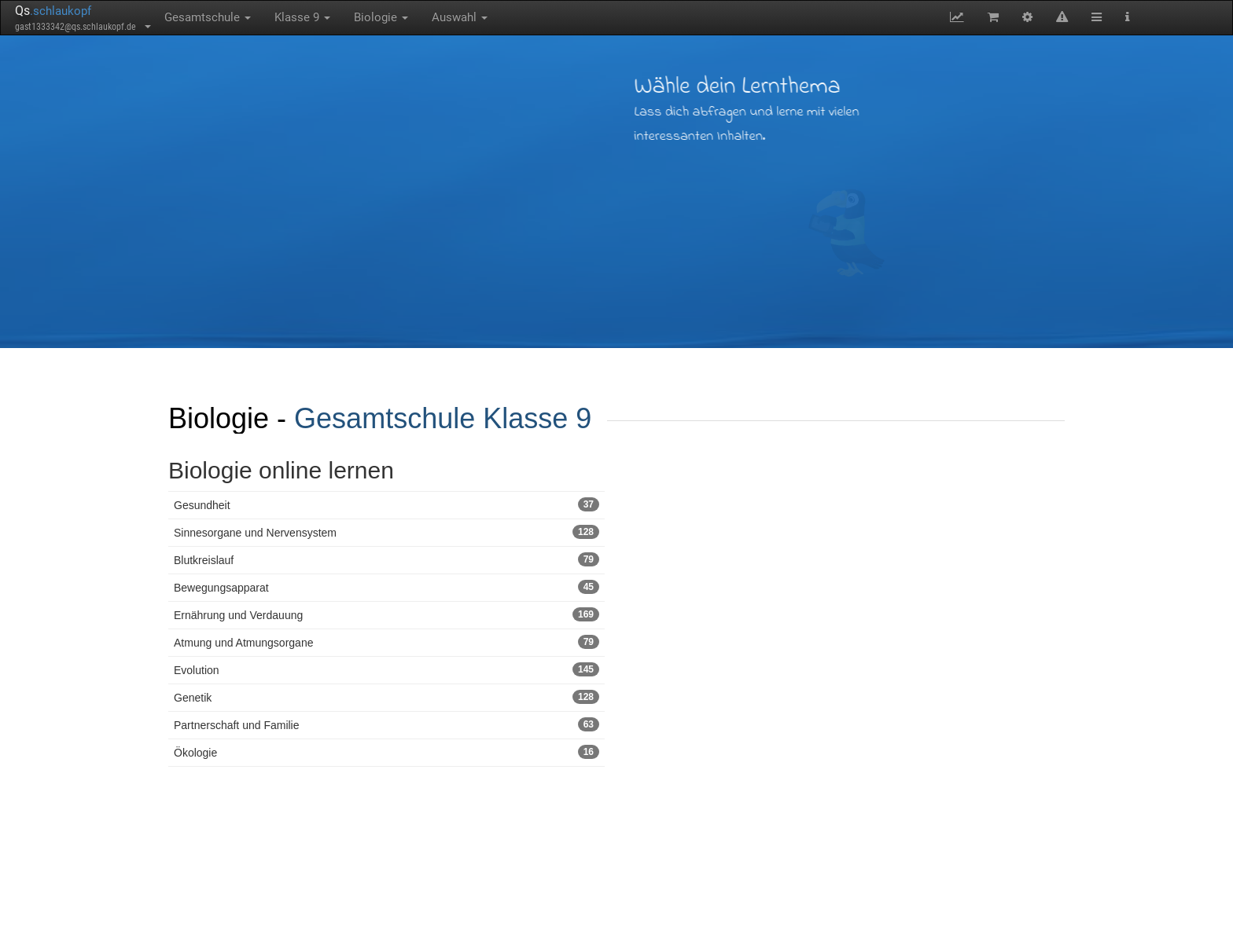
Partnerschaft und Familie (386, 724)
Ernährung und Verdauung (386, 614)
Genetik (386, 697)
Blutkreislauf (386, 559)
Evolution (386, 669)
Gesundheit (386, 504)
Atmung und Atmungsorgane (386, 642)
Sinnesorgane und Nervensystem (386, 532)
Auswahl (460, 17)
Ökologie (386, 752)
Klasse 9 (302, 17)
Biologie (381, 17)
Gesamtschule (207, 17)
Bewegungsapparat (386, 587)
